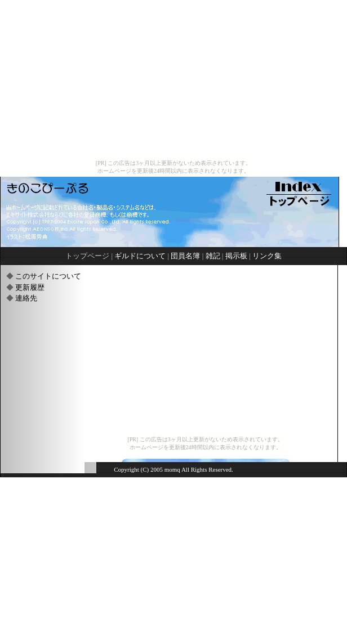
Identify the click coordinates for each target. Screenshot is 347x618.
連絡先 (26, 298)
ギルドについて (140, 256)
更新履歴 (30, 287)
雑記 (213, 256)
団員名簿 (185, 256)
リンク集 (267, 256)
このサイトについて (48, 276)
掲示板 (236, 256)
